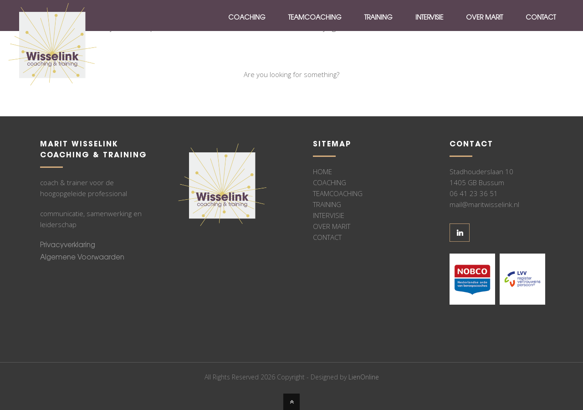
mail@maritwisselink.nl (484, 204)
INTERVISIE (328, 215)
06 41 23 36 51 (474, 193)
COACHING (329, 182)
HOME (322, 171)
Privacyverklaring (67, 245)
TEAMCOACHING (338, 193)
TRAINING (327, 204)
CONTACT (327, 237)
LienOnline (363, 377)
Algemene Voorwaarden (82, 257)
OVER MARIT (331, 226)
